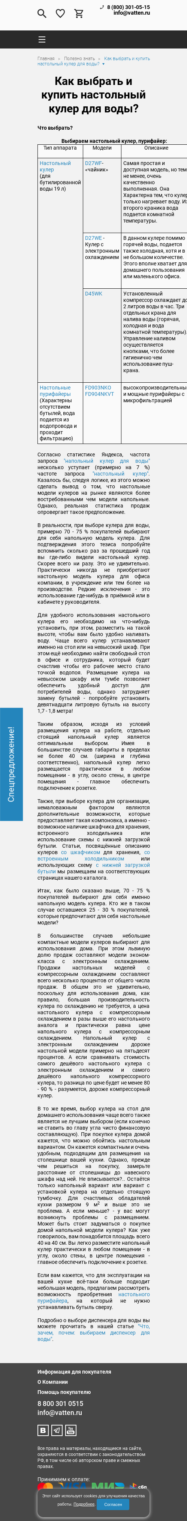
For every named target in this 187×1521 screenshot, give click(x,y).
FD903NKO (98, 388)
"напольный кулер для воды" (107, 461)
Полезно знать (80, 58)
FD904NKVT (99, 394)
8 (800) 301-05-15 (128, 7)
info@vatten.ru (132, 13)
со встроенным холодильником (93, 855)
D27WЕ (93, 238)
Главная (46, 58)
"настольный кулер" (120, 474)
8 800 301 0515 (60, 1403)
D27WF (93, 163)
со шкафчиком (80, 852)
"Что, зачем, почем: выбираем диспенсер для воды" (93, 1332)
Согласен (113, 1504)
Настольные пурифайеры (55, 391)
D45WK (93, 294)
